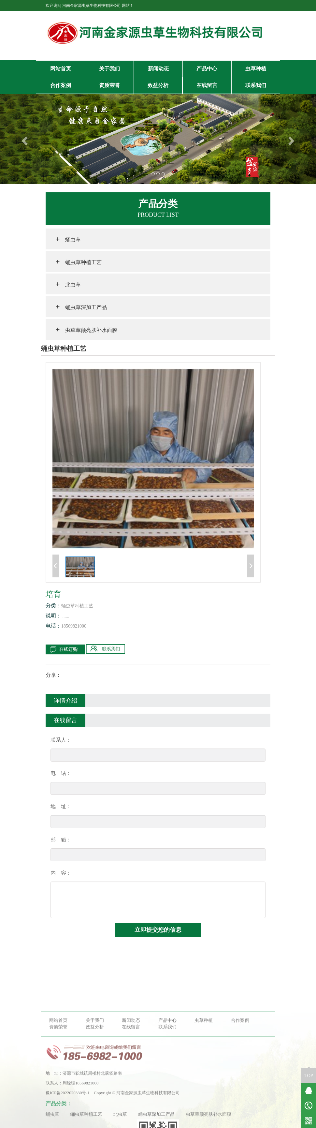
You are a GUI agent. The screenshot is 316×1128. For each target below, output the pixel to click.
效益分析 (158, 85)
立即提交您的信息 (158, 930)
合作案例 (60, 85)
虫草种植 (255, 68)
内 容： (60, 873)
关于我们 (109, 68)
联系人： (60, 740)
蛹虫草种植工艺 (78, 261)
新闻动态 (158, 68)
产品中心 (206, 68)
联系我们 (255, 85)
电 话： (60, 773)
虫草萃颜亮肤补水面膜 (86, 329)
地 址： (60, 806)
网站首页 (60, 68)
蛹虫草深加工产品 (81, 306)
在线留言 (206, 85)
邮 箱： (60, 839)
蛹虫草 (68, 239)
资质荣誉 (109, 85)
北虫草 (68, 284)
